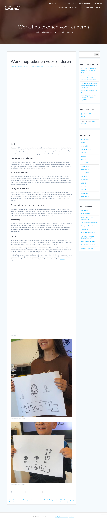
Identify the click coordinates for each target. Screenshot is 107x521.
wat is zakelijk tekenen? (88, 241)
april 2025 (84, 143)
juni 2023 (83, 186)
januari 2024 (84, 166)
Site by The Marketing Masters (64, 517)
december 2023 (85, 169)
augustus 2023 (85, 180)
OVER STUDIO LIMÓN (86, 7)
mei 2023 (83, 190)
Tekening (54, 492)
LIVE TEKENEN (72, 3)
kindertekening (31, 492)
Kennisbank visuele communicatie (88, 12)
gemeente (15, 492)
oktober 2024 (85, 146)
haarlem (22, 492)
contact (62, 259)
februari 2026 (85, 139)
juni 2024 (83, 153)
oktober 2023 (85, 173)
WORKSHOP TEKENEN (47, 66)
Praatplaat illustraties (87, 226)
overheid (39, 492)
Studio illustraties (12, 8)
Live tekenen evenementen (89, 222)
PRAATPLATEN (51, 3)
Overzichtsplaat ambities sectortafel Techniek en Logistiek (88, 98)
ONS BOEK (63, 3)
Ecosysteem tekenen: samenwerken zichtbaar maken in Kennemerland (88, 78)
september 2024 (86, 149)
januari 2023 (84, 193)
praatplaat (47, 492)
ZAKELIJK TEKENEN (87, 248)
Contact (99, 7)
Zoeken (96, 54)
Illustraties (97, 3)
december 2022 (85, 196)
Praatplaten (84, 229)
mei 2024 (83, 156)
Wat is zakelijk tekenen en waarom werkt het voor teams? (89, 70)
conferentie (84, 210)
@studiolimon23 (17, 66)
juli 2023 (83, 183)
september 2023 (86, 176)
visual (60, 492)
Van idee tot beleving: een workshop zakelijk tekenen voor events (89, 85)
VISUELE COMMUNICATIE (32, 66)
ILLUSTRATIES (85, 214)
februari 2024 (85, 163)
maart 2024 (84, 159)
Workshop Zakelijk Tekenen (68, 7)
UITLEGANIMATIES (85, 3)
